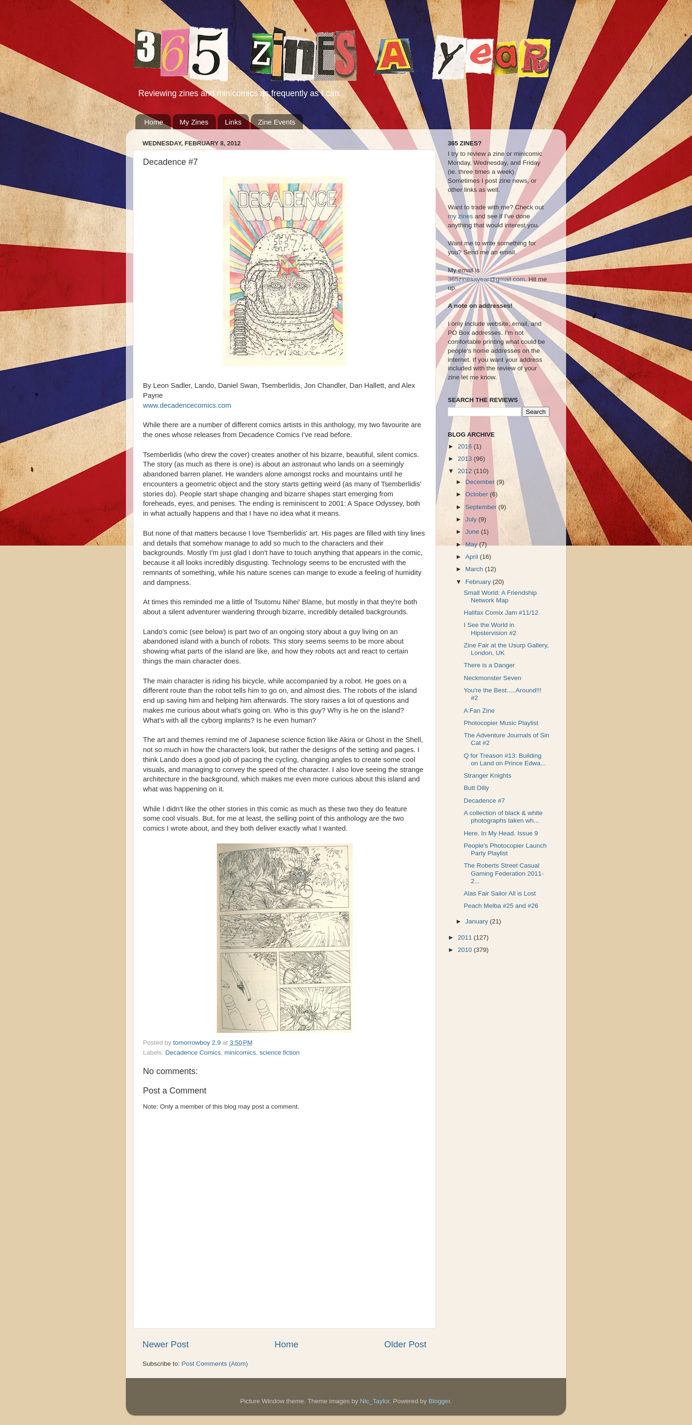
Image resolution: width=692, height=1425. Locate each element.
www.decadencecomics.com (187, 405)
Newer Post (165, 1344)
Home (153, 122)
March (475, 569)
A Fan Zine (479, 710)
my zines (460, 216)
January (477, 921)
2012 (466, 471)
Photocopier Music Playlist (501, 722)
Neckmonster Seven (493, 677)
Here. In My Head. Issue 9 (501, 833)
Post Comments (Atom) (215, 1363)
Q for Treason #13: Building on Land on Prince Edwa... (505, 759)
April (472, 556)
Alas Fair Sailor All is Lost (500, 893)
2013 (466, 458)
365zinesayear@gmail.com (486, 279)
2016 (466, 446)
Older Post (405, 1344)
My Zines (194, 122)
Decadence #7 (484, 800)
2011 (466, 937)
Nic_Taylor (374, 1401)
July (472, 519)
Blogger (439, 1401)
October (477, 494)
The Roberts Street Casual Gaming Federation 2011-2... (504, 873)
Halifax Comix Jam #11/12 (501, 612)
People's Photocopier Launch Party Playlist (505, 849)
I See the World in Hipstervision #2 (490, 628)
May (472, 544)
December (481, 481)
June (473, 531)
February (479, 581)
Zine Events (276, 122)
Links (233, 122)
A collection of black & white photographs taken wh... (503, 816)
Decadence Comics (193, 1052)
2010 (466, 949)
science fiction (279, 1052)
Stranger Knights (488, 775)
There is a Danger (489, 665)
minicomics (240, 1052)
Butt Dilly (476, 787)
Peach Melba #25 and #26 (501, 905)
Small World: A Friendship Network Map (500, 596)
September (481, 507)
